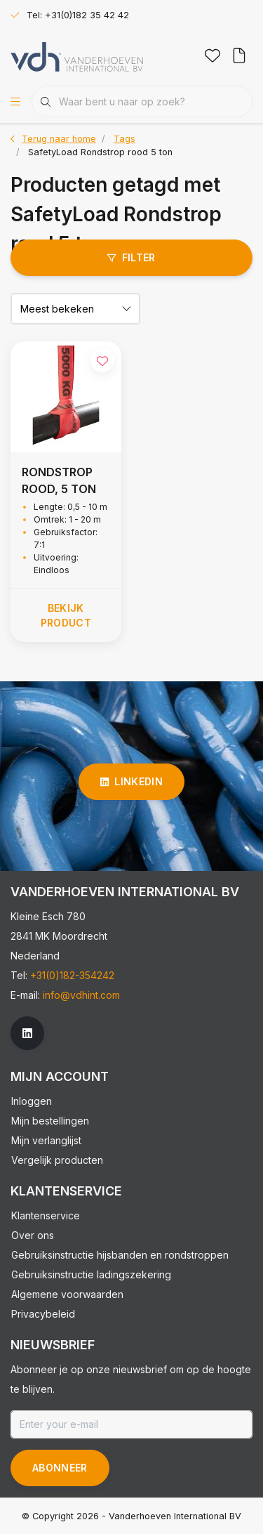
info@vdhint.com (81, 995)
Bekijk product (66, 615)
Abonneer (60, 1468)
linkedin (131, 781)
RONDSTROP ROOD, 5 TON (59, 480)
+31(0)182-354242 (72, 975)
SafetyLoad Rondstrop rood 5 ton (100, 152)
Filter (131, 257)
